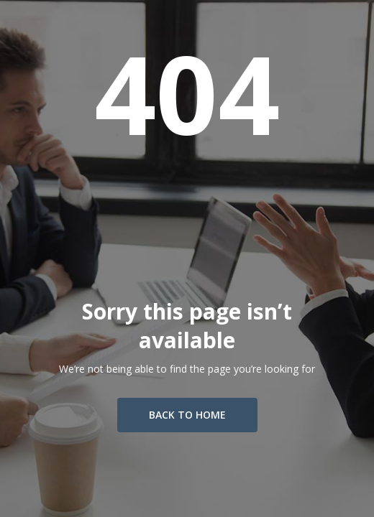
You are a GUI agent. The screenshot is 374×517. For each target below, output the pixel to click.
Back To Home (187, 414)
